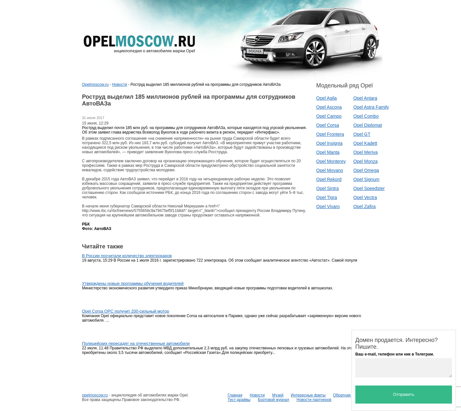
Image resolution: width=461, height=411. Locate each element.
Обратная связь (347, 395)
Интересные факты (308, 395)
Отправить (403, 394)
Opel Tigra (326, 197)
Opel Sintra (327, 188)
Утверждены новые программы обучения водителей (133, 283)
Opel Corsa (327, 125)
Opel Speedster (369, 188)
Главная (235, 395)
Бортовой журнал (273, 399)
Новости (119, 84)
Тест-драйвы (239, 399)
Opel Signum (366, 179)
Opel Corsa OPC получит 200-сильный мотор (125, 311)
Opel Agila (326, 98)
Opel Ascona (329, 107)
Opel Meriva (365, 152)
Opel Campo (329, 116)
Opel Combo (366, 116)
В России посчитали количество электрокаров (127, 255)
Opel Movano (329, 170)
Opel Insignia (329, 143)
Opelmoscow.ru (95, 84)
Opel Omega (366, 170)
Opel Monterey (331, 161)
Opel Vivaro (328, 206)
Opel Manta (328, 152)
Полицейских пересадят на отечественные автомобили (136, 343)
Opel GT (361, 134)
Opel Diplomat (367, 125)
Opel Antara (365, 98)
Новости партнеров (313, 399)
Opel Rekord (329, 179)
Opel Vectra (365, 197)
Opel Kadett (365, 143)
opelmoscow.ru (95, 395)
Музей (277, 395)
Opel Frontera (330, 134)
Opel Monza (365, 161)
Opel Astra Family (371, 107)
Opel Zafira (364, 206)
